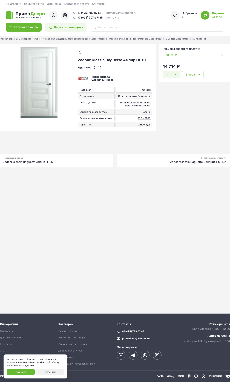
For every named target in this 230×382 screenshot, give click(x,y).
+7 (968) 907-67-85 (90, 17)
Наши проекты (34, 3)
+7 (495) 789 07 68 (89, 12)
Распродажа (65, 357)
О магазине (13, 3)
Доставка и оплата (76, 3)
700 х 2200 (144, 118)
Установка (54, 3)
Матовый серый (141, 105)
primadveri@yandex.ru (121, 12)
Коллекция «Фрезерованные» (76, 363)
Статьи (4, 350)
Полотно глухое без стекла (134, 96)
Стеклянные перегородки (73, 344)
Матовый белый (129, 102)
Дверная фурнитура (70, 350)
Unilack (146, 89)
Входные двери (67, 331)
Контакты (98, 3)
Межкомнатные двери (71, 337)
